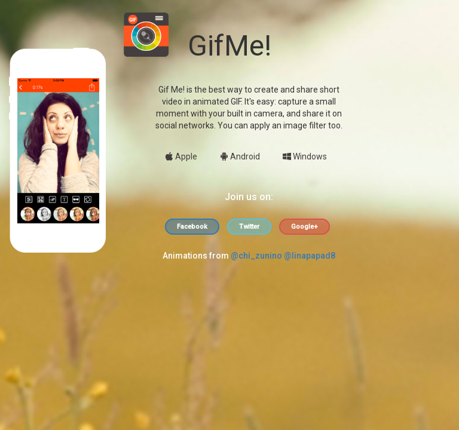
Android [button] (240, 156)
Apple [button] (181, 156)
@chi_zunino (256, 255)
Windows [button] (305, 156)
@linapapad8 (309, 255)
